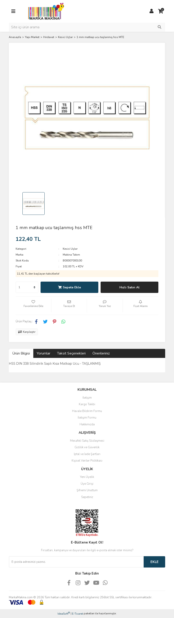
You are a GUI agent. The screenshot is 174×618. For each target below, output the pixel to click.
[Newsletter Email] (76, 562)
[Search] (87, 27)
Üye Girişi (87, 484)
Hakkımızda (87, 424)
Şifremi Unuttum (87, 490)
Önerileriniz (101, 353)
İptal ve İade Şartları (87, 454)
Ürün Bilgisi (21, 353)
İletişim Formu (87, 418)
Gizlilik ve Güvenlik (87, 447)
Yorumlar (43, 353)
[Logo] (44, 11)
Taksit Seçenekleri (71, 353)
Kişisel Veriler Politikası (87, 461)
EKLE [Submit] (154, 562)
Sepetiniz (87, 497)
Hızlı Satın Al (129, 287)
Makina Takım (71, 254)
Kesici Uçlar (70, 249)
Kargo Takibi (87, 404)
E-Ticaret (77, 614)
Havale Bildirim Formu (87, 411)
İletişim (87, 398)
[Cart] (160, 11)
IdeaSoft (64, 614)
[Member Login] (152, 11)
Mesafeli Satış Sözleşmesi (87, 441)
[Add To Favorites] (33, 305)
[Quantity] (27, 287)
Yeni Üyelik (87, 477)
